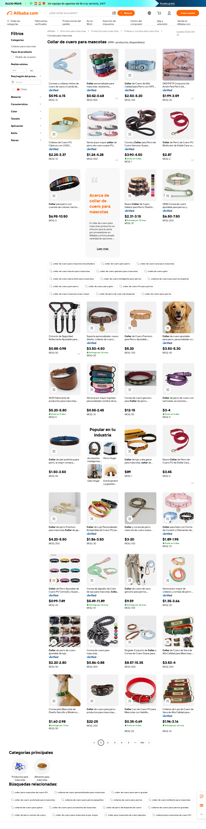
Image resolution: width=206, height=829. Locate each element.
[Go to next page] (149, 743)
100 (142, 742)
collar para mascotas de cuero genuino (125, 815)
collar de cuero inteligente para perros (120, 278)
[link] (201, 796)
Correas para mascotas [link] (59, 35)
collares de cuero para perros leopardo (168, 278)
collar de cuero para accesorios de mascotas (72, 807)
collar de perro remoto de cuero (28, 815)
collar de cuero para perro (115, 263)
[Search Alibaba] (79, 13)
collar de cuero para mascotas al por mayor (75, 815)
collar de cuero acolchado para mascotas (33, 800)
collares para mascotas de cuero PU (171, 815)
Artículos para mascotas (73, 31)
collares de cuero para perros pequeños (82, 800)
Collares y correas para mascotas (141, 31)
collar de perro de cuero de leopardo (115, 294)
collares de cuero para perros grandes (168, 807)
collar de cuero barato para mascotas (70, 271)
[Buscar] (126, 13)
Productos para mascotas (105, 31)
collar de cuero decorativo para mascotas (72, 278)
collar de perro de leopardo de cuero (122, 807)
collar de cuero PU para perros (136, 286)
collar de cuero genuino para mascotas (117, 271)
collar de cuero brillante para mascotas (169, 800)
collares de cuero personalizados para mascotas (79, 792)
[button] (114, 13)
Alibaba (51, 31)
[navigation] (26, 387)
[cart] (159, 13)
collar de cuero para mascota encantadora (72, 263)
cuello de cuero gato (156, 271)
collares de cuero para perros (126, 800)
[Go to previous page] (94, 743)
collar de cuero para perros (156, 294)
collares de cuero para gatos (26, 807)
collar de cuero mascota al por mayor (69, 294)
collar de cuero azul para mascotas (155, 263)
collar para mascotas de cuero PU (29, 792)
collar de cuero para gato (99, 286)
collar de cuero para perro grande (129, 792)
